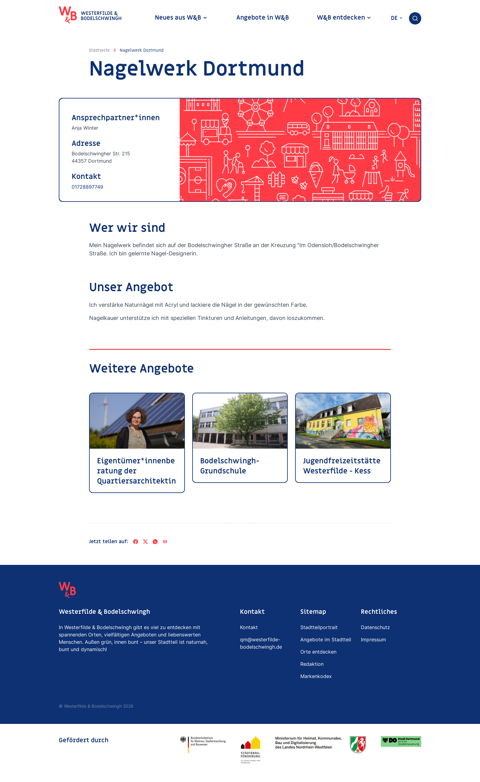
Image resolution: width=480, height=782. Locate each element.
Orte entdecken (318, 652)
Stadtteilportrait (319, 627)
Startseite (99, 50)
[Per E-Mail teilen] (165, 541)
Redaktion (312, 664)
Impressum (373, 639)
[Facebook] (135, 541)
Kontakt (249, 627)
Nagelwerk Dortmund (141, 50)
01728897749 (87, 187)
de (397, 18)
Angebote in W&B (262, 18)
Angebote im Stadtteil (325, 639)
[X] (145, 541)
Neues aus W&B (181, 18)
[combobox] (415, 18)
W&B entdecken (344, 18)
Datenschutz (375, 627)
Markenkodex (316, 676)
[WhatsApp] (155, 541)
